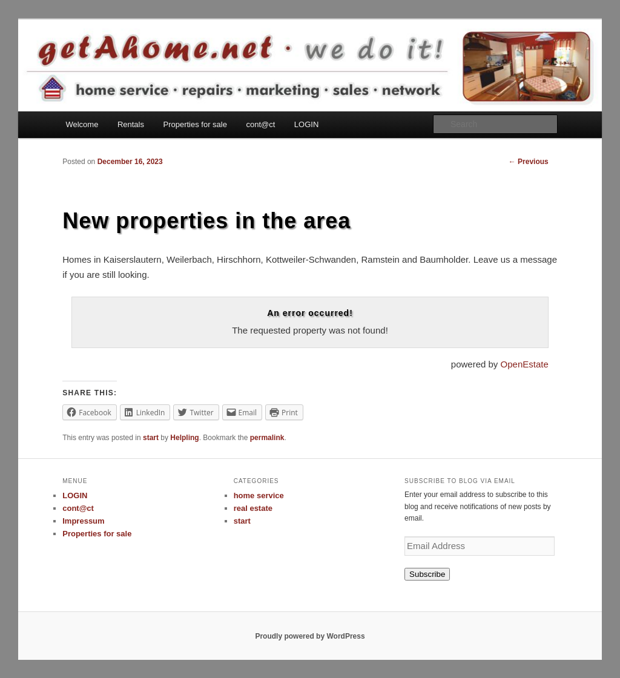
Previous (529, 161)
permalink (267, 437)
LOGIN (306, 124)
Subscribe (427, 574)
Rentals (130, 124)
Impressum (83, 520)
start (151, 437)
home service (259, 495)
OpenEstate (525, 364)
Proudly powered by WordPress (309, 636)
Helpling (184, 437)
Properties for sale (195, 124)
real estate (253, 508)
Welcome (81, 124)
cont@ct (260, 124)
